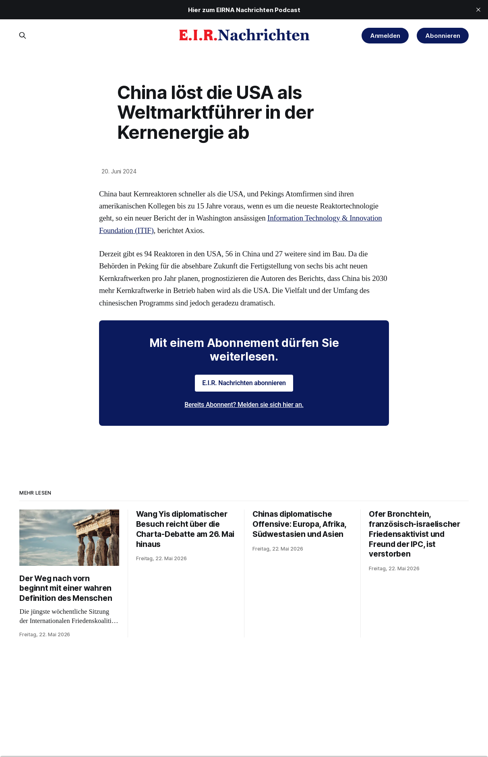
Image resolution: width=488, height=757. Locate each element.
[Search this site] (23, 35)
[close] (478, 9)
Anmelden (385, 35)
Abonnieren (442, 35)
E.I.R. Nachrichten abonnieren (244, 383)
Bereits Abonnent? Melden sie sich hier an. (244, 404)
